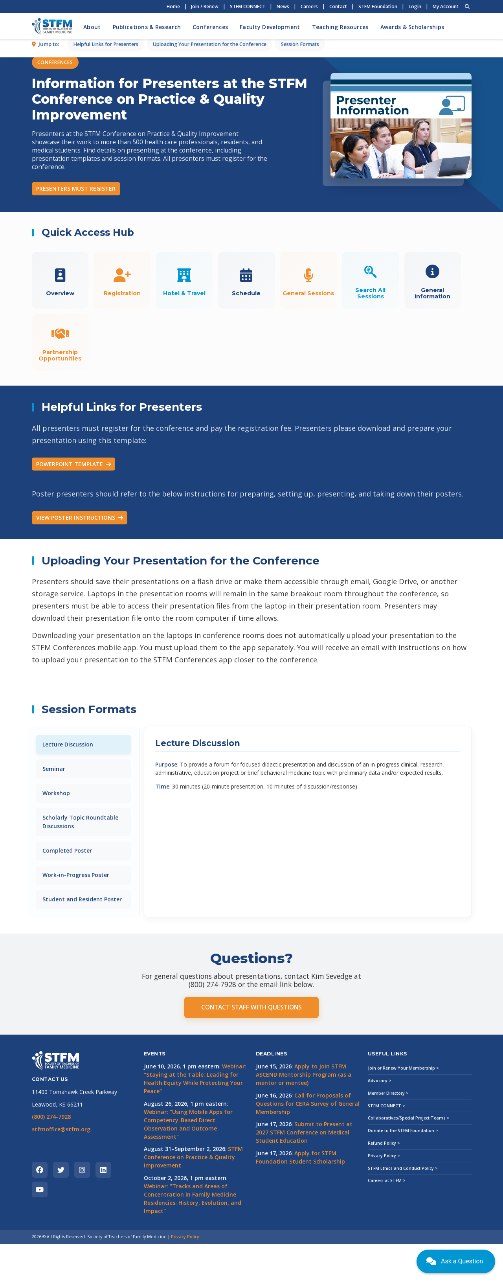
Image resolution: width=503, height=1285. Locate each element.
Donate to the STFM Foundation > (403, 1172)
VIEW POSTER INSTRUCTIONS (79, 544)
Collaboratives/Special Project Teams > (409, 1159)
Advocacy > (379, 1122)
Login (415, 6)
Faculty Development (270, 27)
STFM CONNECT (247, 6)
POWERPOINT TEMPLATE (73, 490)
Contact (338, 6)
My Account (446, 6)
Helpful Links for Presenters (105, 224)
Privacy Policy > (384, 1197)
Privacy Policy (185, 1278)
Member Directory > (388, 1134)
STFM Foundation (377, 6)
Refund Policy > (384, 1185)
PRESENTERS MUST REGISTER (76, 188)
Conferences (210, 27)
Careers (309, 6)
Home (173, 6)
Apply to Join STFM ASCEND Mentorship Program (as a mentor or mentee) (303, 1116)
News (283, 6)
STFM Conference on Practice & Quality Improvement (193, 1199)
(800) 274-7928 (51, 1158)
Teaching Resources (340, 27)
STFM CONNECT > (386, 1147)
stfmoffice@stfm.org (61, 1170)
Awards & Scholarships (412, 27)
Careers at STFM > (387, 1222)
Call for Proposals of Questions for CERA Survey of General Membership (308, 1145)
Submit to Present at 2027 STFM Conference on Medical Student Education (304, 1174)
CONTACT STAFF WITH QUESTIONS (251, 1049)
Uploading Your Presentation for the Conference (209, 224)
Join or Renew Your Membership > (403, 1109)
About (92, 27)
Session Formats (300, 224)
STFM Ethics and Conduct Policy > (403, 1209)
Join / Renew (204, 6)
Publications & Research (147, 27)
